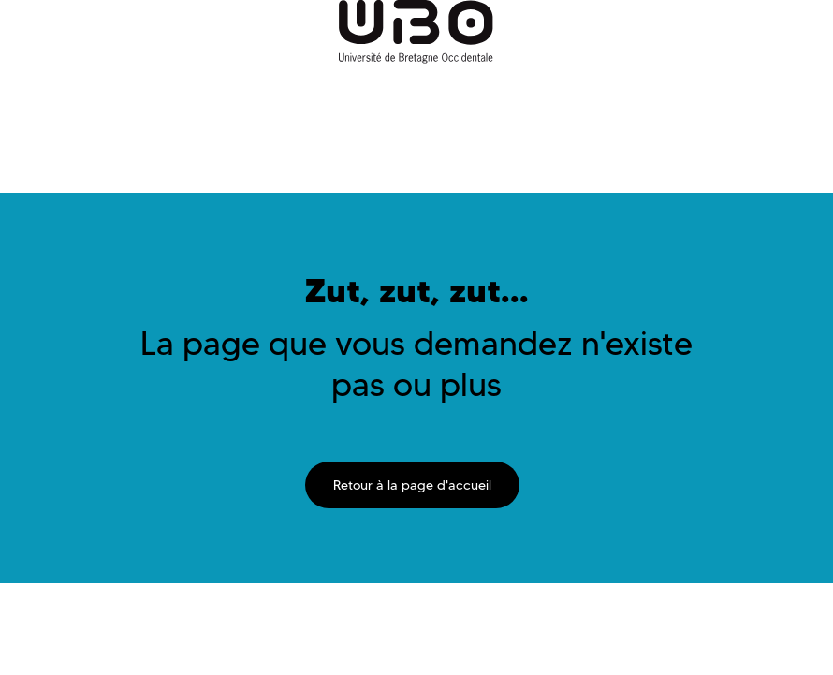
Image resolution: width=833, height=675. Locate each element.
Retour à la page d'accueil (412, 485)
